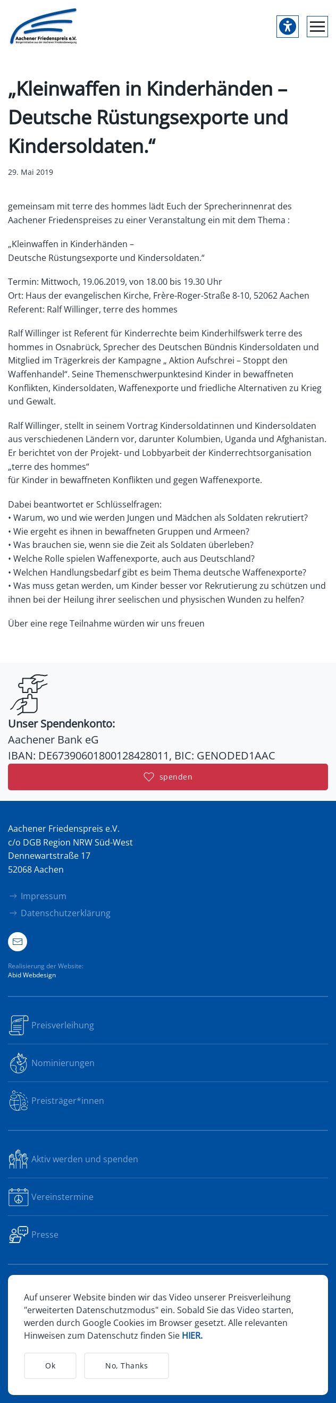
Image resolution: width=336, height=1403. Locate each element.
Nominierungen (51, 1063)
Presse (33, 1234)
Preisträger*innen (56, 1100)
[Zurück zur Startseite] (44, 26)
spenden (168, 777)
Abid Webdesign (32, 974)
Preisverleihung (51, 1025)
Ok (50, 1365)
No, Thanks (126, 1365)
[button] (317, 26)
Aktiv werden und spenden (73, 1159)
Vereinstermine (51, 1196)
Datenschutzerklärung (59, 913)
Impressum (37, 896)
